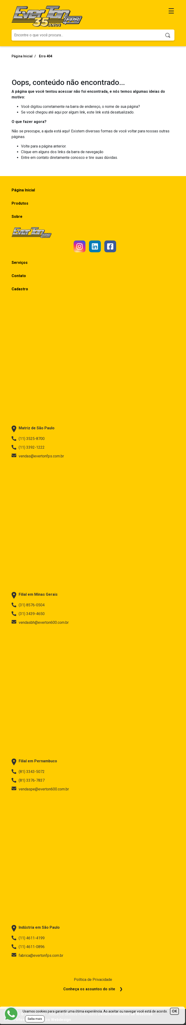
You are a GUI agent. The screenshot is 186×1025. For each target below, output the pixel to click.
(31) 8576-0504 (28, 605)
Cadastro (20, 289)
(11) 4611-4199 (28, 938)
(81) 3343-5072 (28, 771)
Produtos (20, 203)
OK (174, 1011)
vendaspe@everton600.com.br (40, 789)
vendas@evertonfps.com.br (38, 456)
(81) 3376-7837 (28, 780)
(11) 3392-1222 (28, 447)
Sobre (17, 216)
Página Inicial (22, 56)
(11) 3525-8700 (28, 438)
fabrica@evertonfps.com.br (37, 955)
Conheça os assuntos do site (89, 989)
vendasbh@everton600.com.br (40, 622)
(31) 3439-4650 (28, 613)
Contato (19, 276)
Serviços (20, 262)
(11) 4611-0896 (28, 946)
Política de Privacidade (93, 979)
